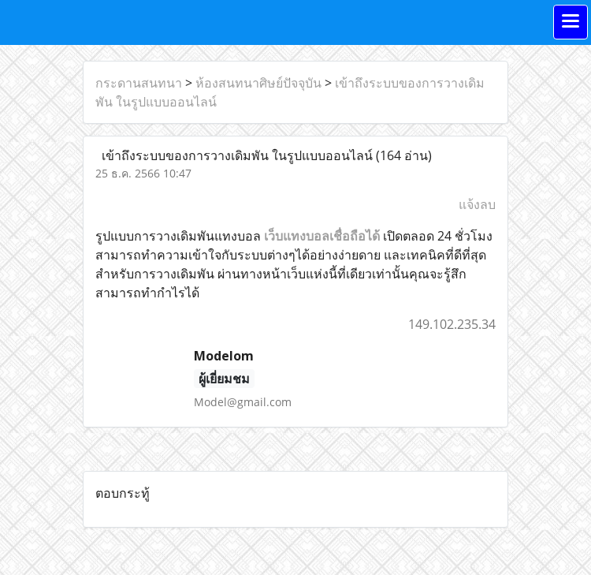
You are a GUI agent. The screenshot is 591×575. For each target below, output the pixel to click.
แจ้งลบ (477, 204)
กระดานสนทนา (138, 82)
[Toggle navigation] (570, 22)
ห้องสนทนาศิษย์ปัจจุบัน (258, 82)
